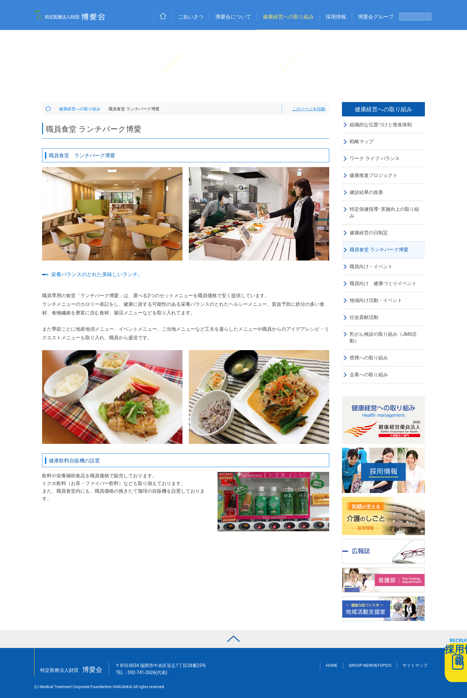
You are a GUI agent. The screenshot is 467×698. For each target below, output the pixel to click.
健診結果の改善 (366, 192)
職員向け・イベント (371, 266)
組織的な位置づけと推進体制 (381, 125)
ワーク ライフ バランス (375, 158)
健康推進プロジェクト (373, 175)
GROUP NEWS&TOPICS (370, 665)
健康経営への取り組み (288, 17)
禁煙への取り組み (369, 358)
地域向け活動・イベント (376, 300)
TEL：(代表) (141, 672)
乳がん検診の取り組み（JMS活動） (383, 337)
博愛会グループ (376, 17)
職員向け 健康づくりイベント (383, 283)
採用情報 (336, 17)
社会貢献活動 (364, 317)
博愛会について (233, 17)
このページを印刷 (308, 109)
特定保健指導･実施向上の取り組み (384, 212)
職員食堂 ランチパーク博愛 (379, 250)
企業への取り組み (369, 375)
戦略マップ (362, 141)
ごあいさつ (191, 17)
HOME (331, 665)
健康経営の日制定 (369, 233)
